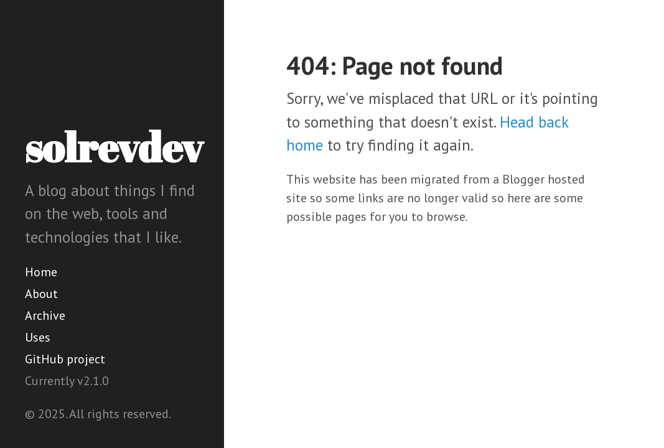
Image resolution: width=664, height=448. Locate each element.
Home (41, 272)
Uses (37, 337)
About (41, 294)
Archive (45, 315)
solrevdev (114, 146)
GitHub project (65, 359)
